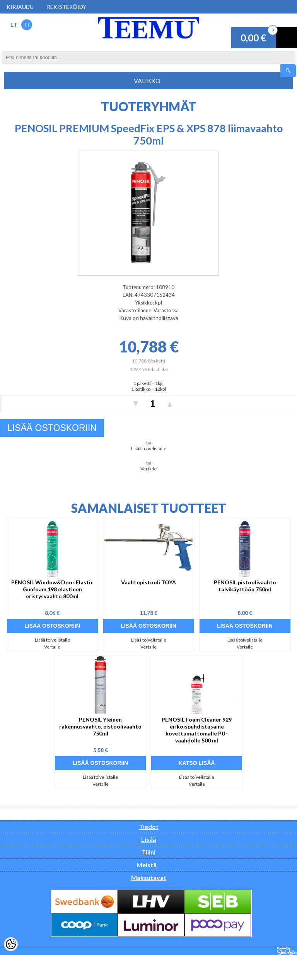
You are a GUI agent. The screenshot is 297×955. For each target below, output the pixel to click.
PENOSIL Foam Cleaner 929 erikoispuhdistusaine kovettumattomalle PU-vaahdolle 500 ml (197, 730)
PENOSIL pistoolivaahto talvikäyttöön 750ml (245, 585)
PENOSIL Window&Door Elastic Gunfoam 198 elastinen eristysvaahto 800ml (52, 589)
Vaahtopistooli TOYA (148, 582)
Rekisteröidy (66, 6)
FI (26, 24)
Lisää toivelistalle (148, 448)
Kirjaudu (20, 6)
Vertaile (148, 469)
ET (13, 24)
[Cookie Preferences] (11, 944)
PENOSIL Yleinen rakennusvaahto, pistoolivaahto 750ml (100, 726)
